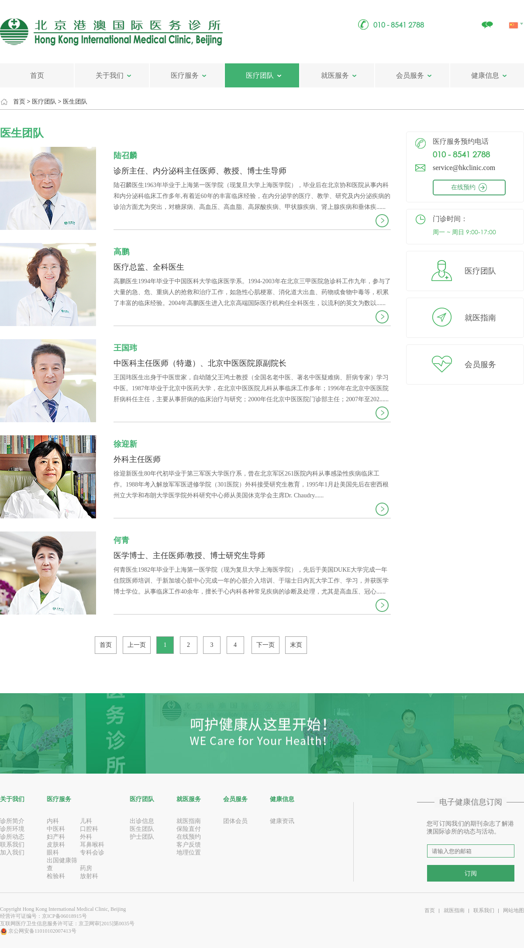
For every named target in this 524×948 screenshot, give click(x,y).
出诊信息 (142, 821)
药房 (86, 868)
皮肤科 (56, 844)
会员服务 (410, 75)
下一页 (265, 645)
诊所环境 (12, 829)
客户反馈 (188, 844)
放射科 (89, 876)
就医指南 (480, 317)
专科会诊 (92, 852)
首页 (37, 75)
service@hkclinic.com (464, 167)
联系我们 (12, 844)
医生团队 (75, 101)
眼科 (53, 852)
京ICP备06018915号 (64, 916)
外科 (86, 836)
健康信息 (485, 75)
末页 (296, 645)
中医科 (56, 829)
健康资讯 (282, 821)
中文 (514, 15)
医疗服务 (185, 75)
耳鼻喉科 (92, 844)
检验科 (56, 876)
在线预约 (476, 187)
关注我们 (487, 20)
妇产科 (56, 836)
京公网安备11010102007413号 (38, 931)
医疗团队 (260, 75)
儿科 (86, 821)
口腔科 (89, 829)
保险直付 (188, 829)
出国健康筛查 (62, 864)
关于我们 (110, 75)
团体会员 (235, 821)
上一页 (137, 645)
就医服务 (335, 75)
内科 (53, 821)
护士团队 (142, 836)
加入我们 (12, 852)
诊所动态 (12, 836)
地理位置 (188, 852)
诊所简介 (12, 821)
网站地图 (513, 910)
